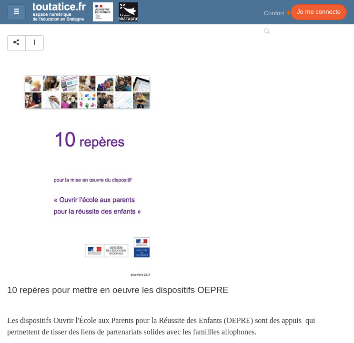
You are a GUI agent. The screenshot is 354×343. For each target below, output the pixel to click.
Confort (277, 12)
